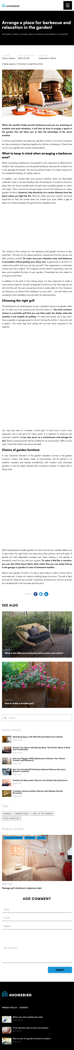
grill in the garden (42, 814)
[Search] (5, 718)
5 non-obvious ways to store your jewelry (30, 1028)
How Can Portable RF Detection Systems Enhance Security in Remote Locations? (39, 770)
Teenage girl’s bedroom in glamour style (21, 888)
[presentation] (22, 938)
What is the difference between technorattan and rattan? (34, 653)
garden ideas (22, 814)
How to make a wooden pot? (19, 703)
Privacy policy (9, 1007)
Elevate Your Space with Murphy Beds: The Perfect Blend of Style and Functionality (41, 748)
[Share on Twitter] (41, 594)
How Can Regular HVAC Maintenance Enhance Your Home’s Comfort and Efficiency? (39, 759)
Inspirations (44, 58)
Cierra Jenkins (8, 58)
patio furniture (11, 818)
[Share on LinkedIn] (46, 594)
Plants (53, 58)
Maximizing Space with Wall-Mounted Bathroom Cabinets (38, 737)
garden (7, 814)
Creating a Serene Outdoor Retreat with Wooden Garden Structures (38, 792)
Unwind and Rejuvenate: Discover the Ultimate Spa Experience (40, 780)
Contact (23, 1007)
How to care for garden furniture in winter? (32, 1038)
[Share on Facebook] (36, 594)
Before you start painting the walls (28, 1017)
